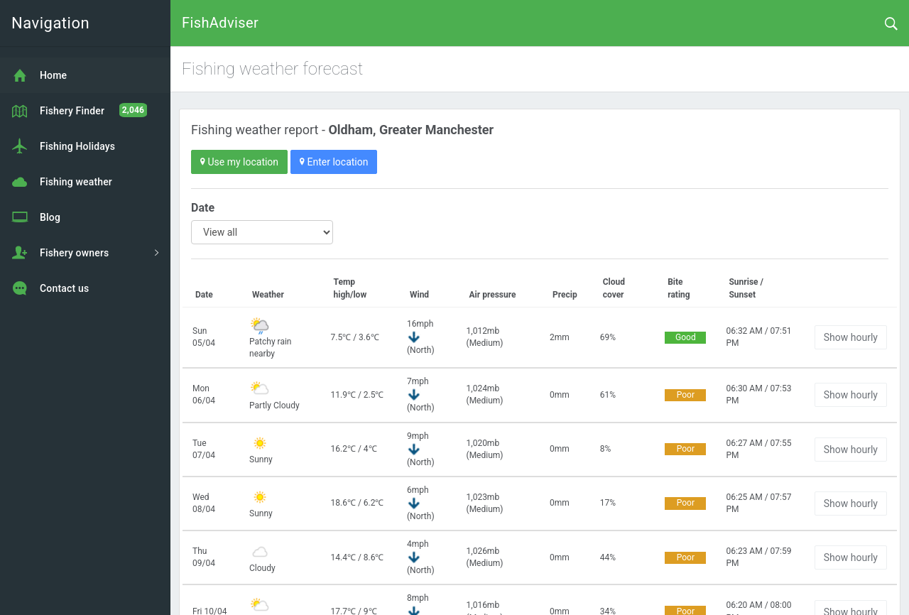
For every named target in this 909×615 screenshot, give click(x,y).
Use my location (239, 162)
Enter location (334, 162)
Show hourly (851, 337)
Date (202, 207)
